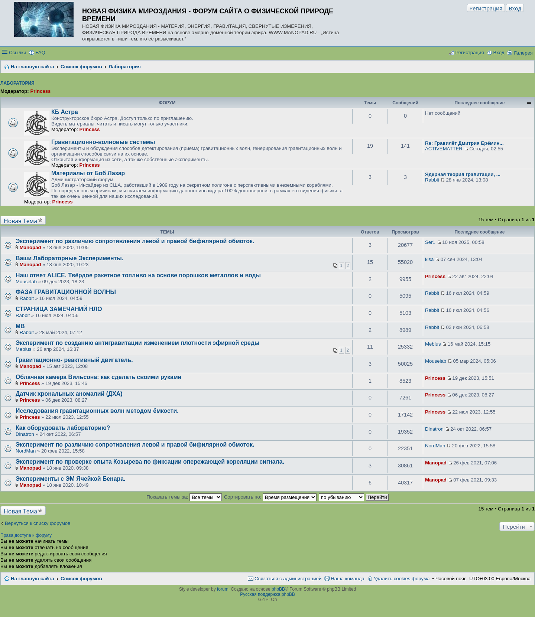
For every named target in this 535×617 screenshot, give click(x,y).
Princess (40, 91)
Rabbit (432, 180)
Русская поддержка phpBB (267, 594)
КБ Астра (64, 112)
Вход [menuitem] (499, 52)
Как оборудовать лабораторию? (63, 428)
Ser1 (430, 242)
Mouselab (26, 281)
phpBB (278, 589)
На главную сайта (32, 578)
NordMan (26, 451)
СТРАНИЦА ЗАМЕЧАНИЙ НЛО (59, 309)
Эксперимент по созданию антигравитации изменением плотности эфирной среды (137, 343)
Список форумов (81, 578)
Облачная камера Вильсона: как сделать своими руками (98, 377)
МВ (20, 326)
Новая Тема (20, 221)
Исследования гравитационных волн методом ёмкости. (97, 411)
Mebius (24, 349)
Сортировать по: (270, 497)
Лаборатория (17, 83)
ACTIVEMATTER (444, 148)
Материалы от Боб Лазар (88, 173)
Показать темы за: (184, 497)
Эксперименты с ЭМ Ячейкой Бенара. (70, 479)
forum (222, 589)
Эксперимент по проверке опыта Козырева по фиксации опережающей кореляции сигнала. (150, 461)
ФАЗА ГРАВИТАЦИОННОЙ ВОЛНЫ (66, 292)
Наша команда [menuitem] (347, 578)
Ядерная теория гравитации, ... (462, 174)
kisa (429, 259)
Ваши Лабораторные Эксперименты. (69, 258)
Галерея (523, 53)
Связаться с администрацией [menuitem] (287, 578)
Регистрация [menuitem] (469, 52)
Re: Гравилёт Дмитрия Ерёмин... (464, 143)
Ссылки (17, 52)
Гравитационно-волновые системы (103, 142)
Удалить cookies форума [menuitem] (402, 578)
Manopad (30, 247)
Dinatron (25, 434)
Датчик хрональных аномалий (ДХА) (69, 394)
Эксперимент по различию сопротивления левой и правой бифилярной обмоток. (135, 241)
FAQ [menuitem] (40, 52)
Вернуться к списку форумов (37, 523)
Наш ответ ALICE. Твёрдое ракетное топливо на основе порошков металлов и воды (138, 275)
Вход (515, 8)
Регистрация (486, 8)
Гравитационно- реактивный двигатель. (74, 360)
